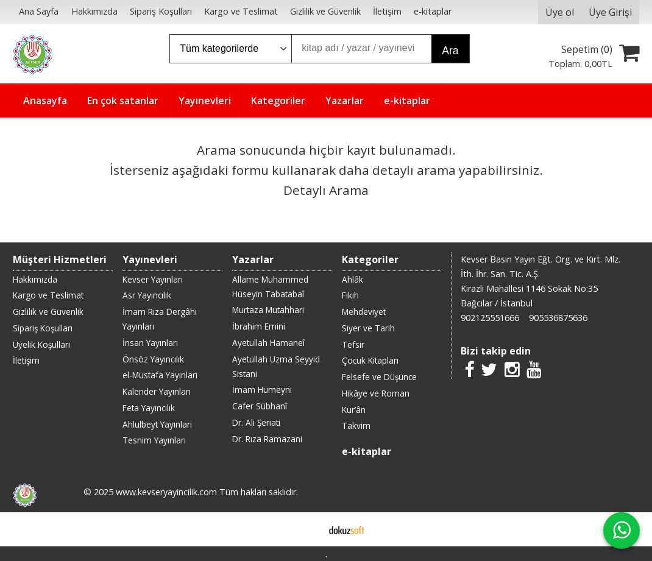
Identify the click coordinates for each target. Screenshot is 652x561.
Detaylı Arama (326, 190)
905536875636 (558, 317)
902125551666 (490, 317)
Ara (450, 50)
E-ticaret (307, 529)
